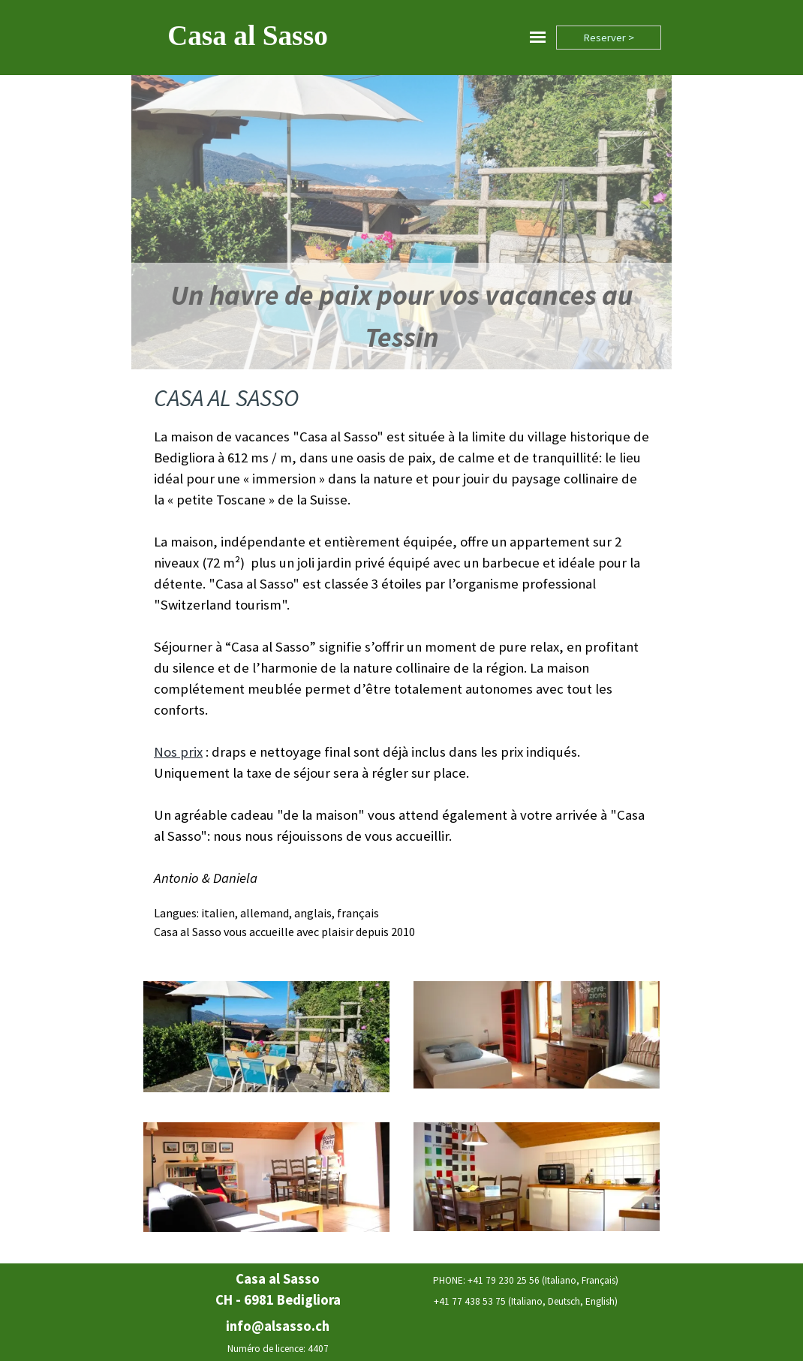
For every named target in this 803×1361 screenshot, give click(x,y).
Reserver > (608, 37)
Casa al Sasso (247, 35)
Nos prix (178, 751)
